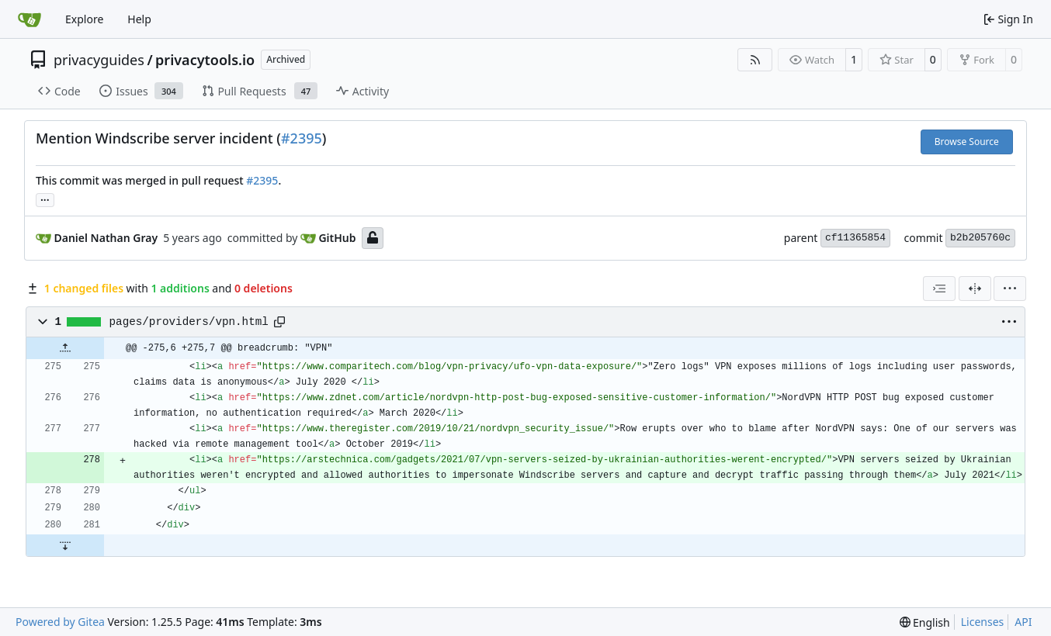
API (1023, 621)
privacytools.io (205, 59)
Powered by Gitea (60, 621)
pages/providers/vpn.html (189, 322)
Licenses (982, 621)
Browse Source (967, 141)
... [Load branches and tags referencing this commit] (45, 198)
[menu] (1010, 288)
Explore (84, 19)
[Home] (29, 19)
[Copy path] (279, 322)
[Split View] (975, 288)
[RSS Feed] (755, 59)
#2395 (301, 138)
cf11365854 (855, 238)
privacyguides (99, 59)
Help (139, 19)
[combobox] (939, 288)
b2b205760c (980, 238)
